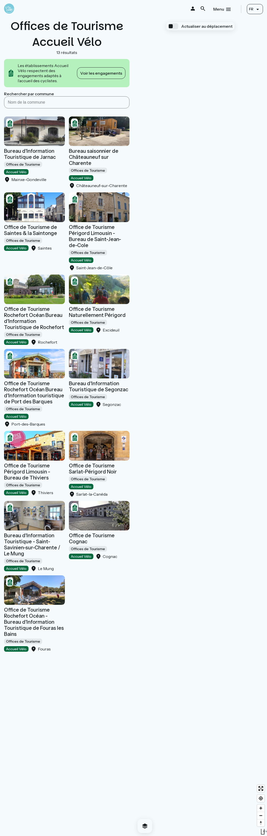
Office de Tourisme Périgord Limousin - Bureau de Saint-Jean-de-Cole (95, 236)
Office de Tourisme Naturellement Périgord (97, 312)
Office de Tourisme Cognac (92, 538)
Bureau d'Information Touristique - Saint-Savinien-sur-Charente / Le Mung (32, 544)
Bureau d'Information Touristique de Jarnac (30, 154)
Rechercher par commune (29, 93)
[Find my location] (260, 798)
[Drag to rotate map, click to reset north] (260, 822)
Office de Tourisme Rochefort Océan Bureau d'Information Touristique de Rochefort (34, 318)
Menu (218, 9)
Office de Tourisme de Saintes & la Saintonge (30, 230)
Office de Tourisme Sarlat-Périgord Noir (93, 469)
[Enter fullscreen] (260, 788)
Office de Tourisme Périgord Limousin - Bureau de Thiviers (27, 472)
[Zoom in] (260, 808)
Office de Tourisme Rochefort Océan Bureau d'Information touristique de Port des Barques (34, 392)
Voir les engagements (101, 73)
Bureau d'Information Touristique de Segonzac (98, 386)
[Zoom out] (260, 815)
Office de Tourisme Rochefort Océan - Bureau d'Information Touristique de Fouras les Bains (34, 622)
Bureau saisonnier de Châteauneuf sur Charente (93, 157)
